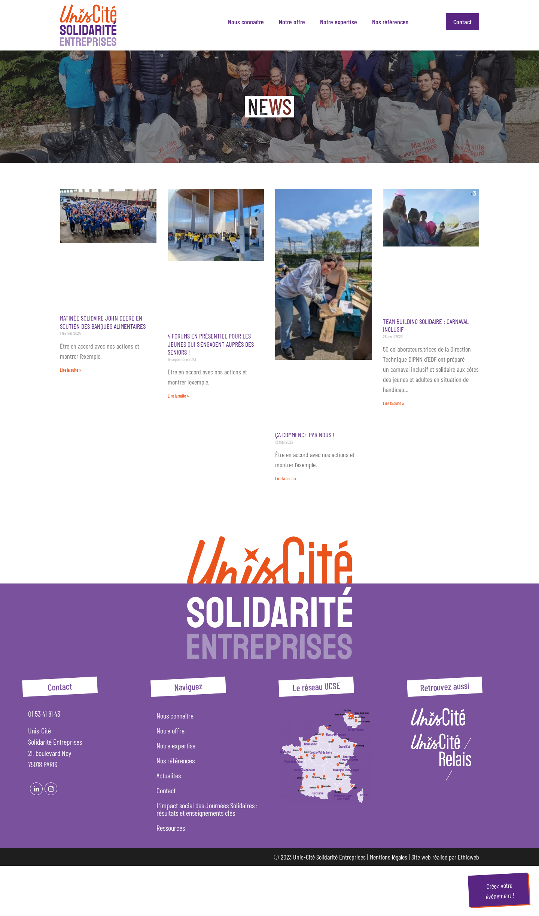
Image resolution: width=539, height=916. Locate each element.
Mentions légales (388, 857)
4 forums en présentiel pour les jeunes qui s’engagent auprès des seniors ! (211, 344)
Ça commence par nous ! (305, 435)
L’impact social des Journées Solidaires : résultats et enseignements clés (207, 809)
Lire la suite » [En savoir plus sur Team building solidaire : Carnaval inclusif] (393, 403)
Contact (462, 22)
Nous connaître (246, 22)
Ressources (170, 827)
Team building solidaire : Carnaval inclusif (426, 325)
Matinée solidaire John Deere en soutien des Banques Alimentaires (103, 322)
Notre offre (292, 22)
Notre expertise (338, 22)
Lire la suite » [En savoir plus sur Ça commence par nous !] (285, 478)
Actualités (168, 775)
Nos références (390, 22)
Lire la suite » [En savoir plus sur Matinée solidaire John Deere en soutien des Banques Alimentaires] (70, 370)
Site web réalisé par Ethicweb (445, 857)
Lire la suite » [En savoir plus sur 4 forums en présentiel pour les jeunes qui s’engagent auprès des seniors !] (178, 395)
